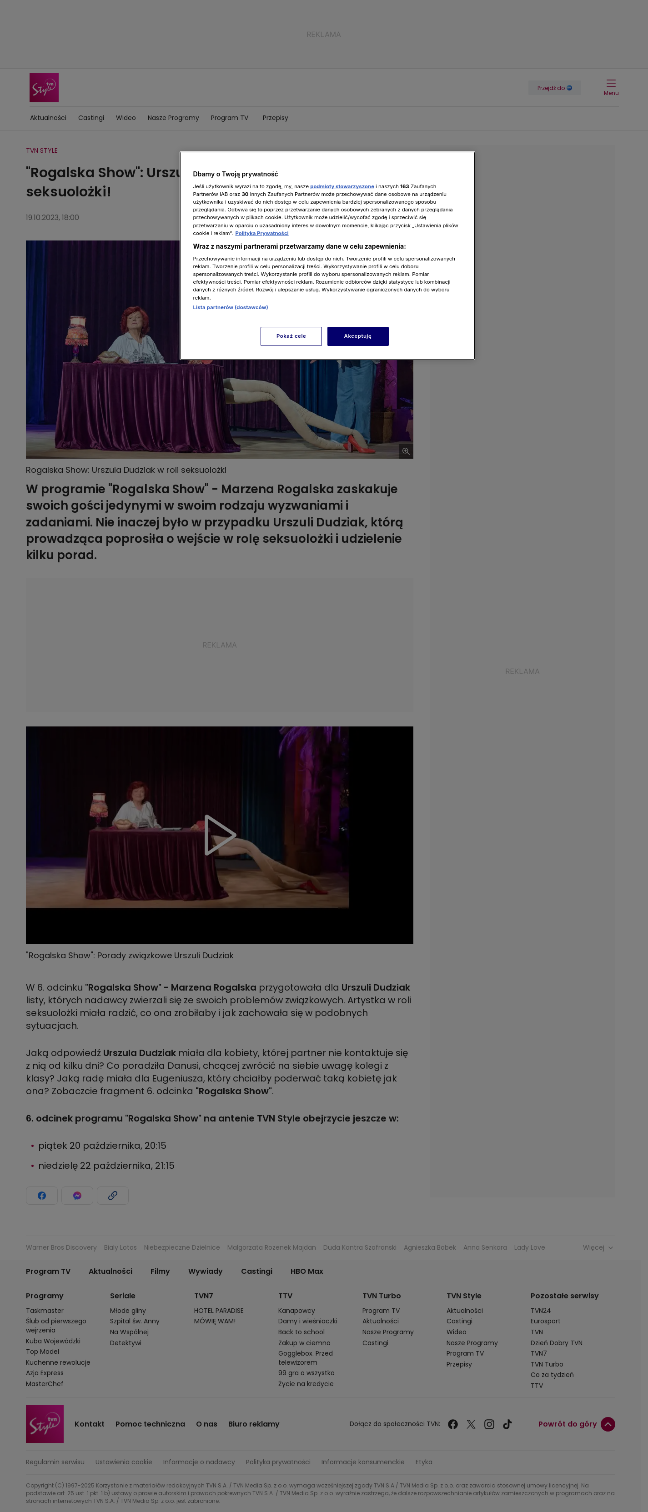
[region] (327, 255)
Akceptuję (358, 336)
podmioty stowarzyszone (342, 186)
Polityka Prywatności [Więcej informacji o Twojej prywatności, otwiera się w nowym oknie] (261, 233)
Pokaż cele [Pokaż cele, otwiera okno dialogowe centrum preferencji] (291, 336)
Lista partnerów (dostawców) (230, 307)
